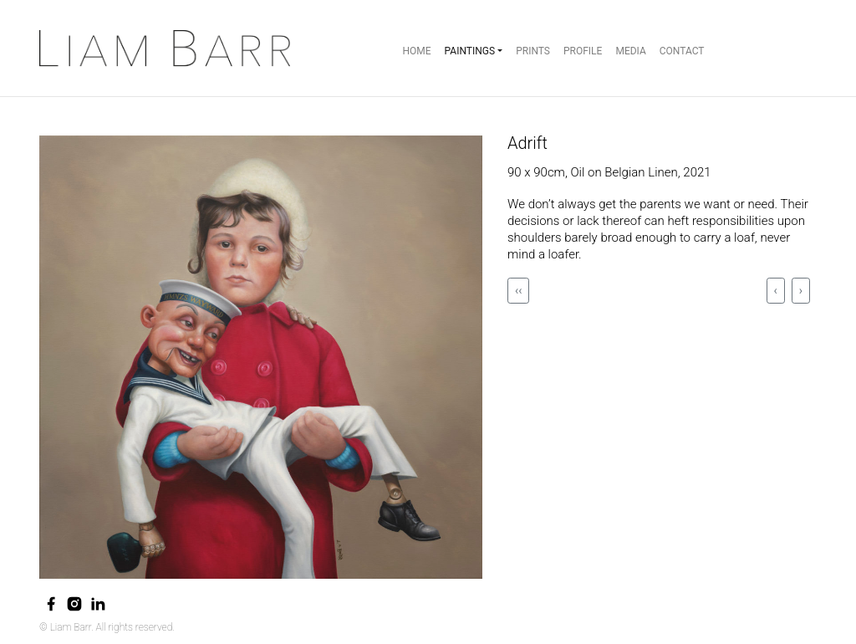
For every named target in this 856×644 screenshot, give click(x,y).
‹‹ (518, 290)
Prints (533, 51)
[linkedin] (98, 604)
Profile (582, 51)
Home (416, 51)
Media (630, 51)
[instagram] (74, 604)
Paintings (470, 51)
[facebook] (51, 604)
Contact (682, 51)
